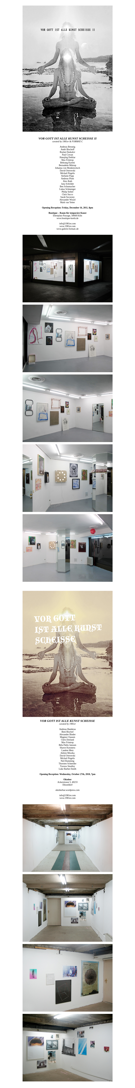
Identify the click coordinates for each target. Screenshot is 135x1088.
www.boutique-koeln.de (67, 218)
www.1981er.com (67, 226)
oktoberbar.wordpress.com (67, 790)
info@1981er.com (67, 223)
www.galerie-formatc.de (67, 229)
